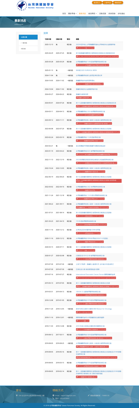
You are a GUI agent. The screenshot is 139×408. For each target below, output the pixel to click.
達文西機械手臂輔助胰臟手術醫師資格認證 (90, 146)
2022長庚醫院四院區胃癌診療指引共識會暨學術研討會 (95, 160)
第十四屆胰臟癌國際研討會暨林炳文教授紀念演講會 (93, 212)
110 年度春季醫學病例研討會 (86, 221)
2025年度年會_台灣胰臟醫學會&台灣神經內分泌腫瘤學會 (95, 44)
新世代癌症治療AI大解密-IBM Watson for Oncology (94, 309)
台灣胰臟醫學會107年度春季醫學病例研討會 (91, 363)
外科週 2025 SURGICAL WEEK (86, 70)
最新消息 (82, 13)
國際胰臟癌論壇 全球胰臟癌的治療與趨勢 (90, 317)
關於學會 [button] (72, 13)
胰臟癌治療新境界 (82, 94)
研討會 (23, 48)
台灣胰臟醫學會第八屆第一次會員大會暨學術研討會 (93, 204)
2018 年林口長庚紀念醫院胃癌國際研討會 (90, 326)
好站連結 (121, 13)
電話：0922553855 (61, 398)
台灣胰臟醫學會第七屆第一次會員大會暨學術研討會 (93, 343)
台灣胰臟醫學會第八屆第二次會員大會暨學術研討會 (93, 168)
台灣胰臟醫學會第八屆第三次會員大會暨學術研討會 (93, 120)
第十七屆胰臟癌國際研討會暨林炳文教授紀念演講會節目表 (96, 103)
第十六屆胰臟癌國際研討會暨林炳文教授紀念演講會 (93, 129)
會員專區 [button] (92, 13)
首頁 (64, 13)
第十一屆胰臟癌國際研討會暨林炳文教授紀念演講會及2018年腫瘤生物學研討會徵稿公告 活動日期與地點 (98, 372)
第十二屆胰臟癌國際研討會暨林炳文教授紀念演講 (93, 283)
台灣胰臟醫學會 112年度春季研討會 (88, 137)
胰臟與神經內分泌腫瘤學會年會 (87, 89)
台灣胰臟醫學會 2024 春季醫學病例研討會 (90, 111)
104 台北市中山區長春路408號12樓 (30, 395)
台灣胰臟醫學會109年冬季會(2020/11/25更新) (92, 238)
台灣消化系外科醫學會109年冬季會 (88, 230)
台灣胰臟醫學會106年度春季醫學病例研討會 (91, 335)
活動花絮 (102, 13)
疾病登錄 (111, 13)
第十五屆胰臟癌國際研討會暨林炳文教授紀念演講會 (93, 177)
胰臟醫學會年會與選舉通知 (85, 80)
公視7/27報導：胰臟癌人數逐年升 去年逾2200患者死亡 (95, 264)
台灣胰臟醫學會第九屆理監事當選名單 (89, 75)
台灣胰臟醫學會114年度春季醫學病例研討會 (91, 62)
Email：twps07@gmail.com (64, 395)
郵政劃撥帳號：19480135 (98, 395)
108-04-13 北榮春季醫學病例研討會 (88, 292)
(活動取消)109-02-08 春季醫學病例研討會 (90, 256)
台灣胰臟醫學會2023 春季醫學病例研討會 (90, 151)
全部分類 (24, 37)
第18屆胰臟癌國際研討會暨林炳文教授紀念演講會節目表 (95, 53)
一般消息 (24, 43)
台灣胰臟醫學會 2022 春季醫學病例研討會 (90, 187)
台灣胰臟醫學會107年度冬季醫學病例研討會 (91, 300)
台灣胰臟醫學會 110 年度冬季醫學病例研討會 (91, 195)
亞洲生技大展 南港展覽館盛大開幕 (88, 269)
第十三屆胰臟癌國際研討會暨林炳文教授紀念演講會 (93, 247)
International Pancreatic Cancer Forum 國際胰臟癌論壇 (95, 274)
